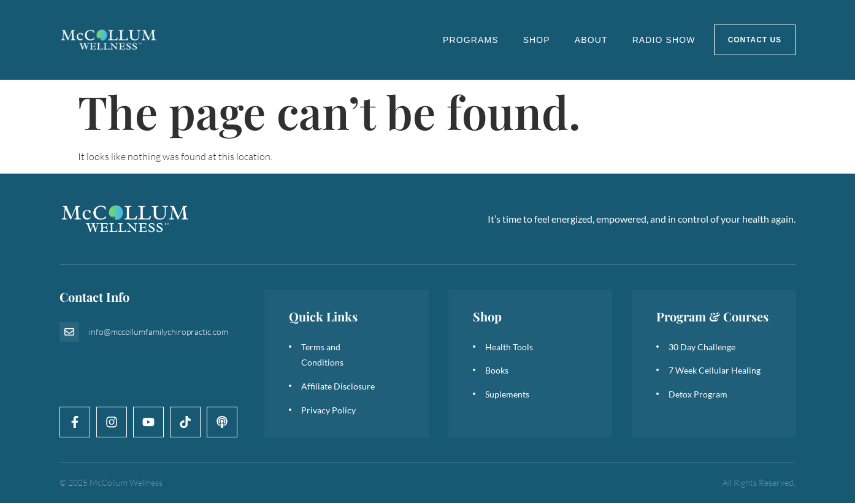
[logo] (109, 40)
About (591, 40)
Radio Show (664, 40)
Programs (471, 40)
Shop (536, 40)
